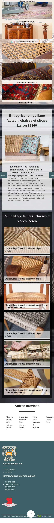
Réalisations (10, 470)
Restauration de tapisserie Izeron (36, 426)
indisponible (10, 487)
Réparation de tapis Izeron (9, 419)
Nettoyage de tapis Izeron (9, 427)
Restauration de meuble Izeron (22, 419)
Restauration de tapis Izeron (49, 419)
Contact (8, 472)
